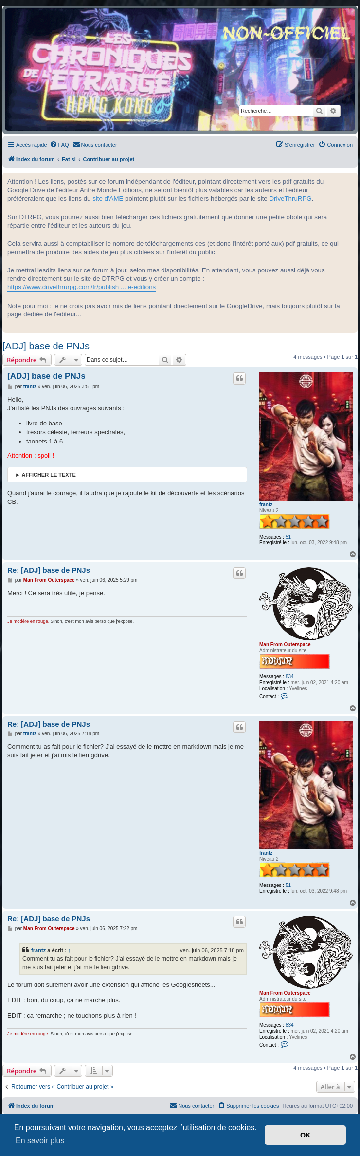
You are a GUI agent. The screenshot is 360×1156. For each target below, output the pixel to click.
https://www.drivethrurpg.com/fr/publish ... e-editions (81, 286)
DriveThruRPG (290, 198)
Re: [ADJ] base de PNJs (48, 570)
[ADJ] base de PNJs (46, 346)
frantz (265, 504)
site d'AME (107, 198)
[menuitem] (59, 145)
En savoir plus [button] (40, 1141)
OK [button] (305, 1135)
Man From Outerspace (285, 644)
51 (288, 536)
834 (290, 676)
